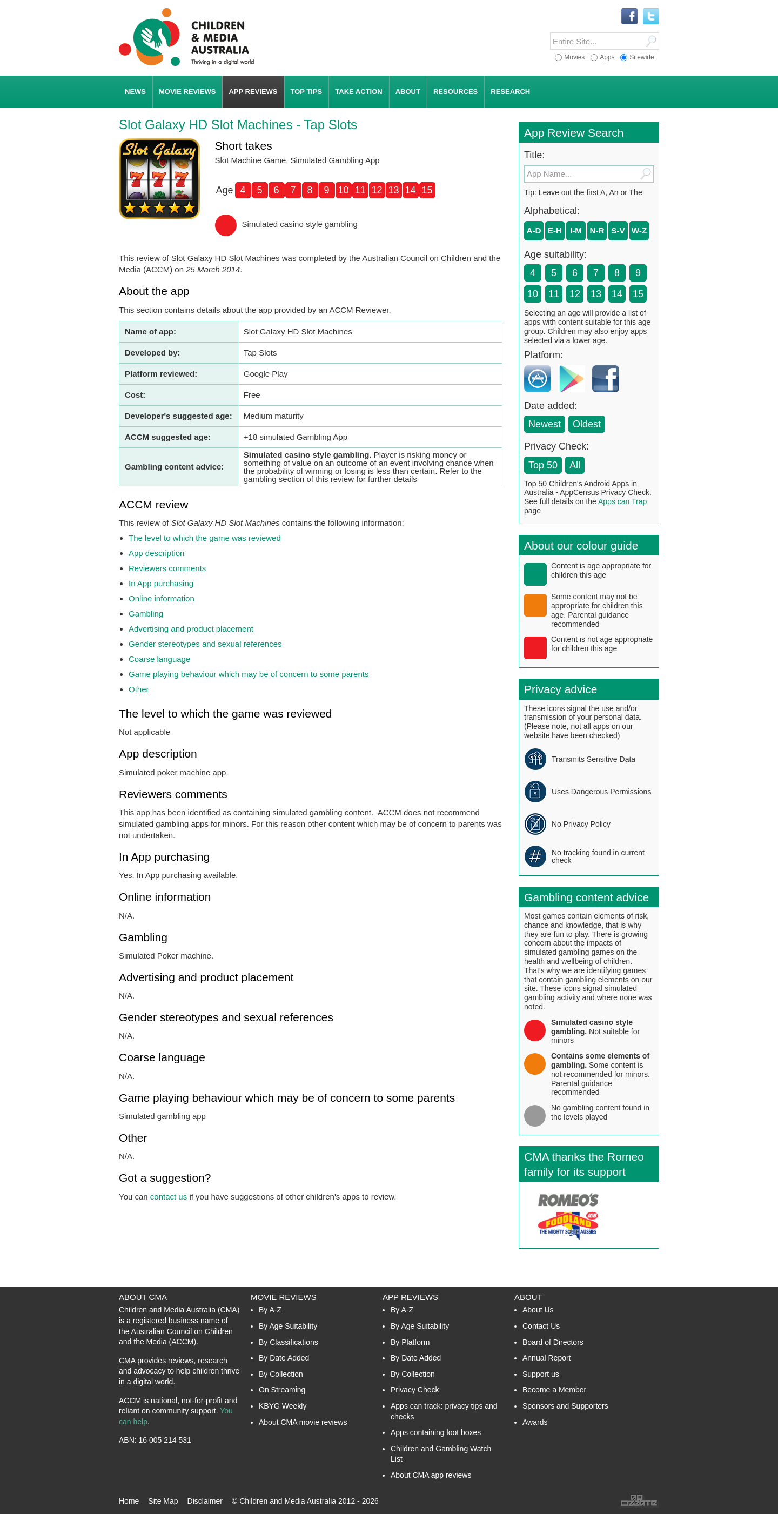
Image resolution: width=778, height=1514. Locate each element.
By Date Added (284, 1358)
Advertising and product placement (191, 628)
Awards (534, 1422)
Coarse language (159, 659)
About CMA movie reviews (303, 1422)
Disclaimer (205, 1501)
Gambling (146, 613)
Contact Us (541, 1326)
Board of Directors (553, 1342)
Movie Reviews (284, 1297)
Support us (540, 1374)
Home (129, 1501)
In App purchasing (161, 583)
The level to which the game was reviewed (205, 537)
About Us (538, 1309)
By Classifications (288, 1342)
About (528, 1297)
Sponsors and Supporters (565, 1406)
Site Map (163, 1501)
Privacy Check (415, 1389)
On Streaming (282, 1389)
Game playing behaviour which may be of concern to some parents (248, 674)
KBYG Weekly (282, 1406)
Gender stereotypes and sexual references (205, 643)
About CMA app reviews (431, 1475)
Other (139, 689)
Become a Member (554, 1389)
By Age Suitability (288, 1326)
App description (156, 553)
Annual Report (546, 1358)
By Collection (281, 1374)
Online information (161, 598)
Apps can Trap (622, 501)
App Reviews (410, 1297)
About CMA (143, 1297)
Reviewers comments (167, 568)
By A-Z (270, 1309)
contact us (168, 1196)
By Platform (410, 1342)
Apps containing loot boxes (436, 1432)
